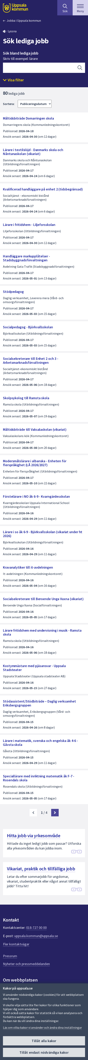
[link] (33, 812)
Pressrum (10, 956)
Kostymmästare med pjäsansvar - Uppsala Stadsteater (34, 668)
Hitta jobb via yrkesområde (33, 836)
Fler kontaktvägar (16, 944)
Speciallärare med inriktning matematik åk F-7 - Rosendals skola (38, 778)
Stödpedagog (13, 291)
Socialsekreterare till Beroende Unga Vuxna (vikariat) (43, 599)
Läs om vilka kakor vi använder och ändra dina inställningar (42, 1027)
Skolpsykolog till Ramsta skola (26, 398)
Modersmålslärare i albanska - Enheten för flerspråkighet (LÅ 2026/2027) (34, 463)
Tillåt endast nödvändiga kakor (43, 1052)
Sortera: (9, 104)
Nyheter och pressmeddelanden (26, 964)
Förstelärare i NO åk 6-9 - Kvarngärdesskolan (36, 496)
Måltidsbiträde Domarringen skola (28, 118)
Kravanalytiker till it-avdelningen (28, 567)
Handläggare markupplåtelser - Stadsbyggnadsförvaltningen (26, 258)
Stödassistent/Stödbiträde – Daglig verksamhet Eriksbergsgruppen (39, 703)
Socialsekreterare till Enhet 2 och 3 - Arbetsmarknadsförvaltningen (30, 360)
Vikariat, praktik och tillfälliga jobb (41, 869)
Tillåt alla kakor (44, 1041)
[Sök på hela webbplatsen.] (65, 7)
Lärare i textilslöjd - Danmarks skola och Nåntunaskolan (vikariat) (33, 152)
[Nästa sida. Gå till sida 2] (55, 812)
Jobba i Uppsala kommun (24, 20)
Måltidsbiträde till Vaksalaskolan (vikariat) (35, 429)
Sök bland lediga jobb (20, 53)
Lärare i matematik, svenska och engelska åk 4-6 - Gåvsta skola (40, 742)
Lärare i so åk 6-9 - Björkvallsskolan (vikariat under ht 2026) (42, 534)
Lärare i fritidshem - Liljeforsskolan (29, 224)
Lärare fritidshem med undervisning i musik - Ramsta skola (42, 632)
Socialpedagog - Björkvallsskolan (28, 327)
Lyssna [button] (12, 31)
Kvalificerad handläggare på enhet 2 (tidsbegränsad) (43, 189)
